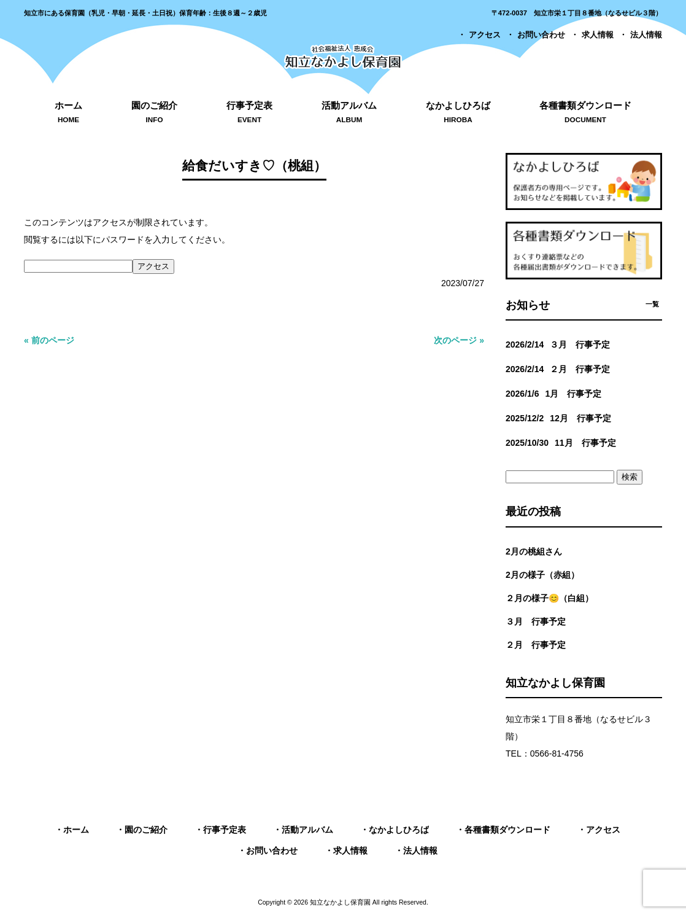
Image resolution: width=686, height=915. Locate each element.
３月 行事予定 (536, 621)
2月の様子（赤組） (542, 575)
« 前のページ (49, 340)
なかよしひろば (399, 830)
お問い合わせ (541, 35)
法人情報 (646, 35)
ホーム (76, 830)
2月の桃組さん (534, 551)
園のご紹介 (146, 830)
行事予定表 (224, 830)
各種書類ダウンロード (507, 830)
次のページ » (459, 340)
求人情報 (598, 35)
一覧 (652, 304)
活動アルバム (307, 830)
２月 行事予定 (536, 645)
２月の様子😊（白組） (549, 598)
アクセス (485, 35)
